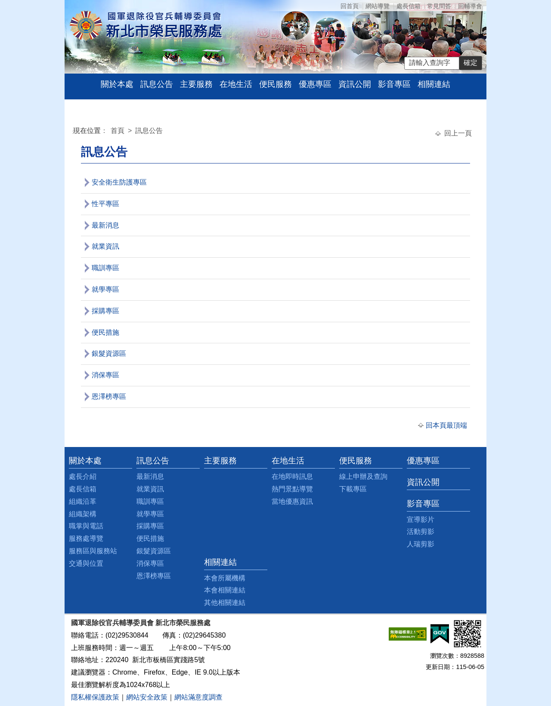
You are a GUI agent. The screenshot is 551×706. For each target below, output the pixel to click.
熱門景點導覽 (292, 489)
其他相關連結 (224, 602)
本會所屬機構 (224, 578)
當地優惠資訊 (292, 501)
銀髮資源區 (109, 353)
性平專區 (105, 203)
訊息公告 (156, 84)
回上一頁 (458, 133)
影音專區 (394, 84)
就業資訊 (105, 246)
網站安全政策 (146, 697)
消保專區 (105, 375)
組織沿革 (82, 501)
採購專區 (105, 310)
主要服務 (196, 84)
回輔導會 (470, 6)
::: (74, 132)
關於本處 (117, 84)
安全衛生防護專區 (119, 182)
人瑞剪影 (420, 544)
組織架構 (82, 514)
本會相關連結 (224, 590)
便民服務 (275, 84)
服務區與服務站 (93, 551)
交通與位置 (86, 563)
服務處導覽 (86, 538)
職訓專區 (105, 267)
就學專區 (105, 289)
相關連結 (434, 84)
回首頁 (350, 6)
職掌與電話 (86, 526)
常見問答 (439, 6)
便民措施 (105, 332)
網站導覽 (377, 6)
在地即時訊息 (292, 476)
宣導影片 (420, 519)
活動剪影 (420, 531)
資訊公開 (354, 84)
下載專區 (353, 489)
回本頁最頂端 (446, 425)
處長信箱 (408, 6)
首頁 (118, 130)
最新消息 (105, 225)
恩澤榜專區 (109, 396)
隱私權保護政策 (95, 697)
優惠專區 (315, 84)
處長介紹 (82, 476)
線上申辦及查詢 (363, 476)
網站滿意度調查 (198, 697)
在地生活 (236, 84)
